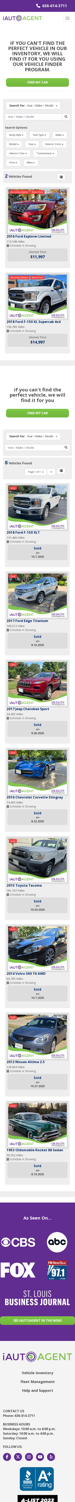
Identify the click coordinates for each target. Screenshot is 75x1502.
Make (60, 135)
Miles (31, 162)
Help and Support (37, 1390)
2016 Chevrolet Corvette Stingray (35, 797)
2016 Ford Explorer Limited (29, 236)
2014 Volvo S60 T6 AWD (26, 973)
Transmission (45, 153)
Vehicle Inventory (37, 1372)
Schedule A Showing (21, 245)
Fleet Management (37, 1381)
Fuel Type (39, 135)
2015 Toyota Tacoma (24, 885)
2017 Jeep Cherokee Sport (28, 709)
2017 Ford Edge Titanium (27, 620)
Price (13, 162)
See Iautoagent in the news (37, 1320)
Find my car (37, 82)
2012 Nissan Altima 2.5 (26, 1061)
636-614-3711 (51, 5)
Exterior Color (54, 144)
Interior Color (18, 153)
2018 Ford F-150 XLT (23, 532)
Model (14, 144)
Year (32, 144)
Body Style (16, 135)
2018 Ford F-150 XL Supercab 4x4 (34, 321)
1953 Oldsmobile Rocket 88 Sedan (35, 1150)
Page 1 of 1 (36, 472)
